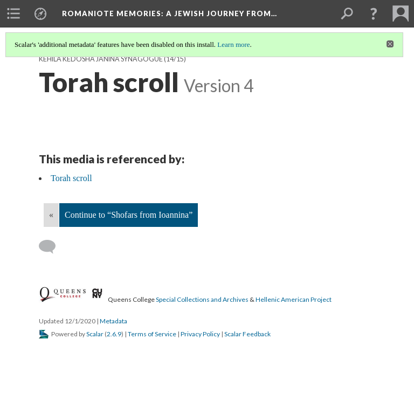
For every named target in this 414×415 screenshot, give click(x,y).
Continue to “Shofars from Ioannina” (128, 214)
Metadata (113, 321)
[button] (373, 13)
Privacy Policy (200, 334)
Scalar (95, 334)
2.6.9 (114, 334)
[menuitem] (13, 13)
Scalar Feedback (247, 334)
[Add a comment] (52, 247)
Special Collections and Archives (202, 299)
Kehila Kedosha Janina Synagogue (101, 59)
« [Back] (51, 214)
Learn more (233, 44)
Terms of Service (152, 334)
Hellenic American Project (294, 299)
